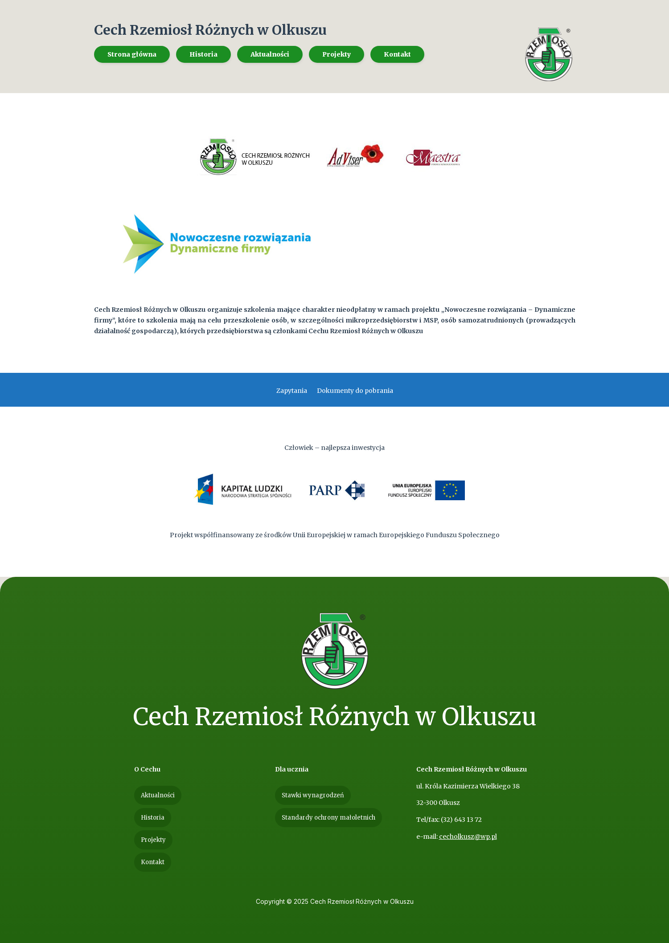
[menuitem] (132, 54)
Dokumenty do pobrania (355, 391)
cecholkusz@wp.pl (468, 837)
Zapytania (291, 391)
